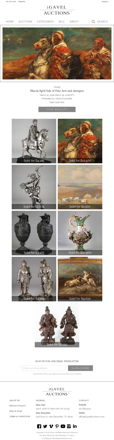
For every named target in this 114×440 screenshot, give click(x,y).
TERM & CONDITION (20, 416)
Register (21, 1)
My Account (11, 1)
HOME (10, 21)
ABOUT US (15, 400)
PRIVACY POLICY (18, 406)
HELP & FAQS (16, 411)
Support (105, 1)
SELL (61, 21)
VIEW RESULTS (57, 109)
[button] (25, 22)
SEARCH (102, 21)
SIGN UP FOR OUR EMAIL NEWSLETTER (57, 361)
